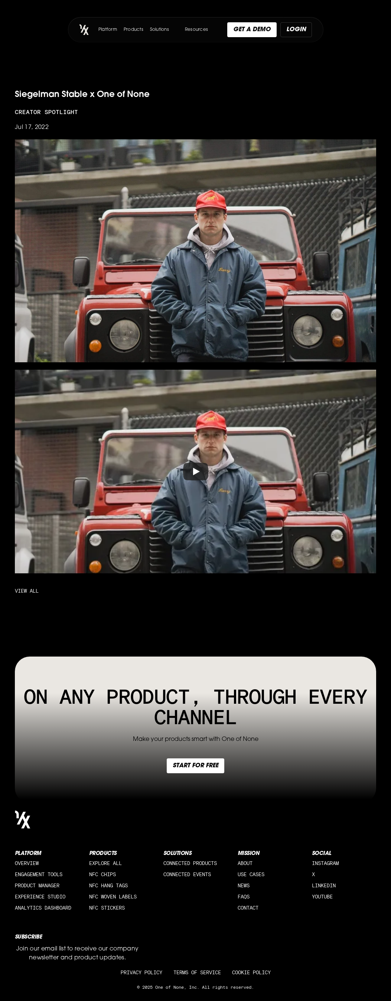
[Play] (195, 471)
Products (133, 29)
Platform (107, 29)
